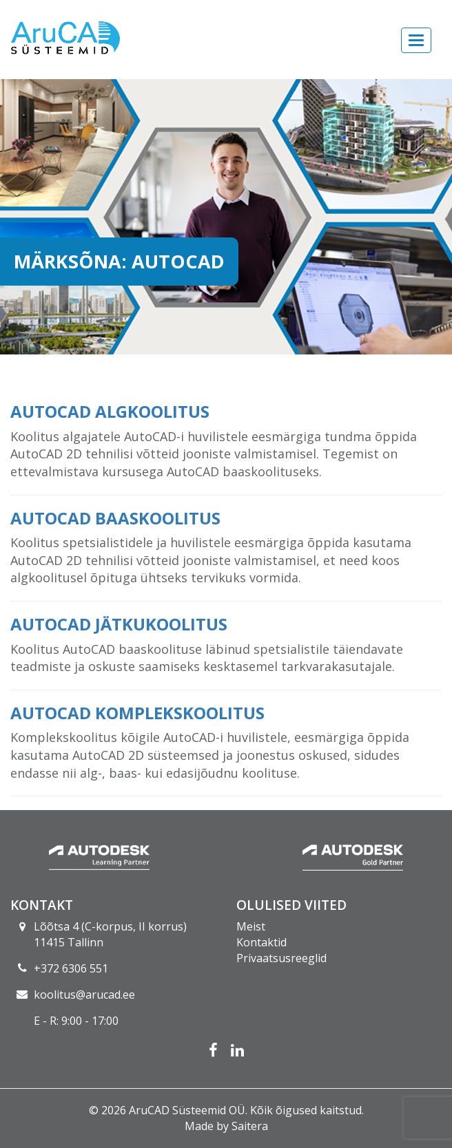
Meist (250, 926)
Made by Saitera (226, 1126)
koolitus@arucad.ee (84, 994)
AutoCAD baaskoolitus (115, 518)
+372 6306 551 (71, 968)
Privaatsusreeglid (281, 958)
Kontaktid (261, 942)
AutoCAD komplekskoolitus (137, 712)
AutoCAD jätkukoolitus (118, 624)
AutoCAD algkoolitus (109, 411)
